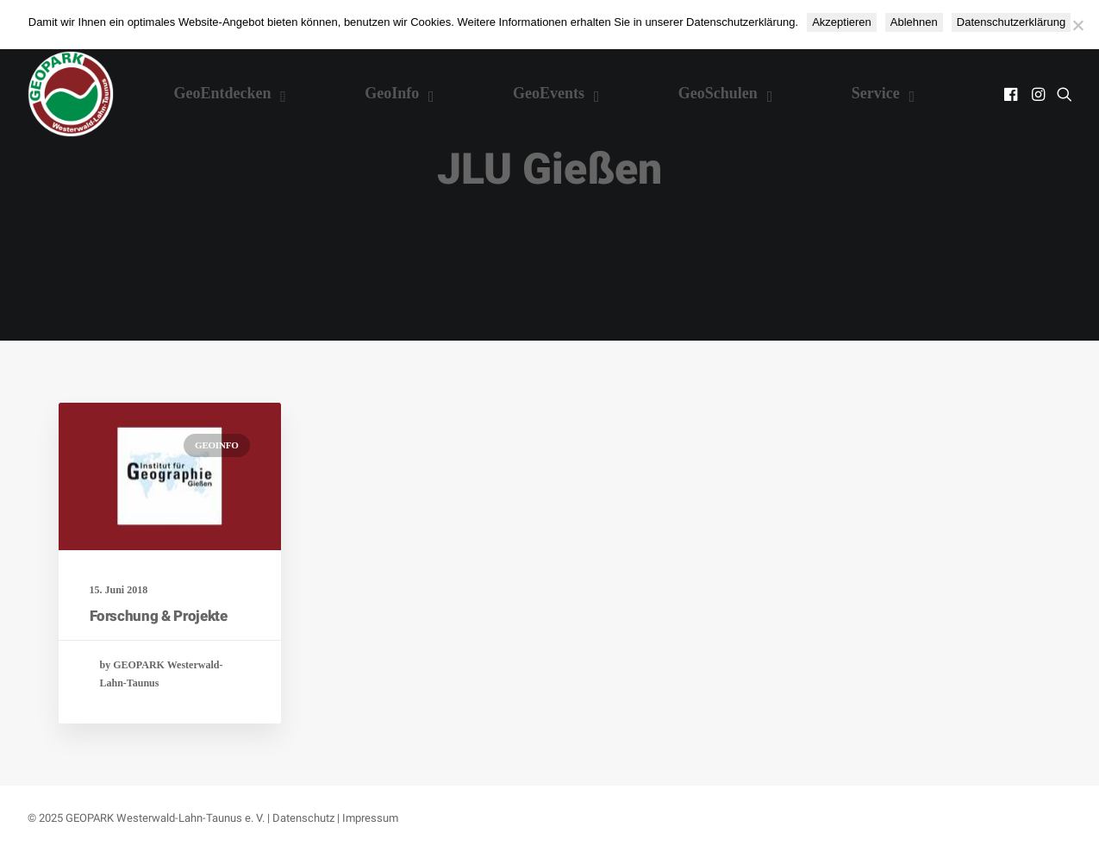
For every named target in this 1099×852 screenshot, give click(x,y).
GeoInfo (216, 445)
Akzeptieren (841, 22)
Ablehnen (914, 22)
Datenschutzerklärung (1011, 22)
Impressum (370, 817)
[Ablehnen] (1077, 25)
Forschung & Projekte (159, 615)
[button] (1012, 94)
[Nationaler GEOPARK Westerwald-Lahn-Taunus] (71, 94)
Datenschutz (303, 817)
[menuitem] (1012, 94)
